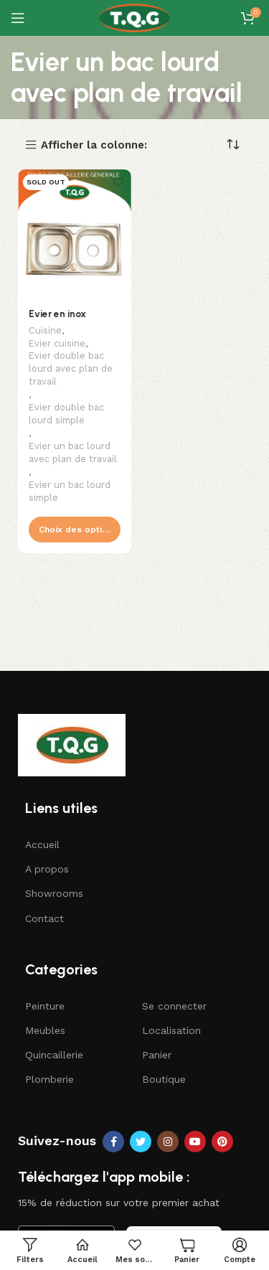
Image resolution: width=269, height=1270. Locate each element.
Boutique (164, 1079)
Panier (156, 1054)
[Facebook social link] (113, 1141)
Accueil (42, 844)
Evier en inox (57, 313)
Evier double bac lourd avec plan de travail (71, 368)
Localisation (171, 1030)
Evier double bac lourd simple (66, 413)
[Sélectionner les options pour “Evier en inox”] (75, 529)
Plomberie (49, 1079)
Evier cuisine (57, 343)
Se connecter (174, 1006)
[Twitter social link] (140, 1141)
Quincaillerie (54, 1054)
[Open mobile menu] (18, 18)
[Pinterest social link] (222, 1141)
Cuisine (45, 330)
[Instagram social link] (168, 1141)
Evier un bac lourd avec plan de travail (73, 452)
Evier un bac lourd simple (69, 491)
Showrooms (54, 893)
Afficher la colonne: (94, 145)
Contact (44, 918)
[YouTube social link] (195, 1141)
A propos (47, 869)
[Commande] (233, 144)
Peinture (45, 1006)
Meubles (45, 1030)
